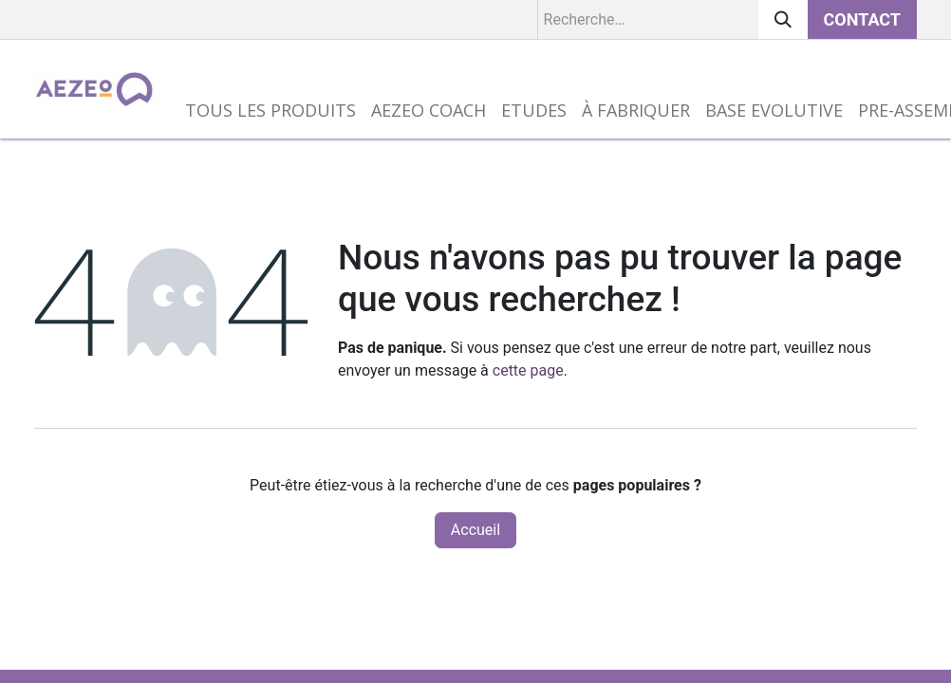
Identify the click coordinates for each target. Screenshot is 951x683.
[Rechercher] (783, 19)
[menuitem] (270, 110)
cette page (528, 370)
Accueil (475, 530)
